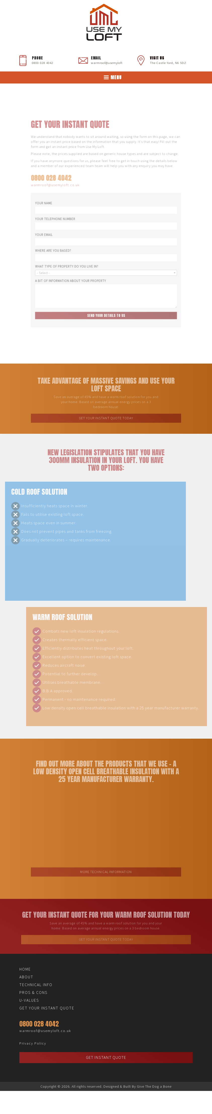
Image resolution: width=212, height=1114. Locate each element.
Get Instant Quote (106, 1057)
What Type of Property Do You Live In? (72, 260)
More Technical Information (106, 864)
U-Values (29, 1000)
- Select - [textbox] (52, 265)
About (26, 976)
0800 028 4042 (42, 63)
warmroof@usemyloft (107, 63)
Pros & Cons (33, 992)
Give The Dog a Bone (154, 1086)
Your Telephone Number (62, 219)
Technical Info (35, 984)
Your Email (52, 233)
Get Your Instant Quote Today (106, 415)
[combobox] (105, 265)
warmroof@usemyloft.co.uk (62, 191)
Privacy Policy (32, 1043)
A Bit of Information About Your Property (75, 272)
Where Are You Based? (61, 246)
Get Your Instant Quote (46, 1007)
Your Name (52, 206)
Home (25, 969)
